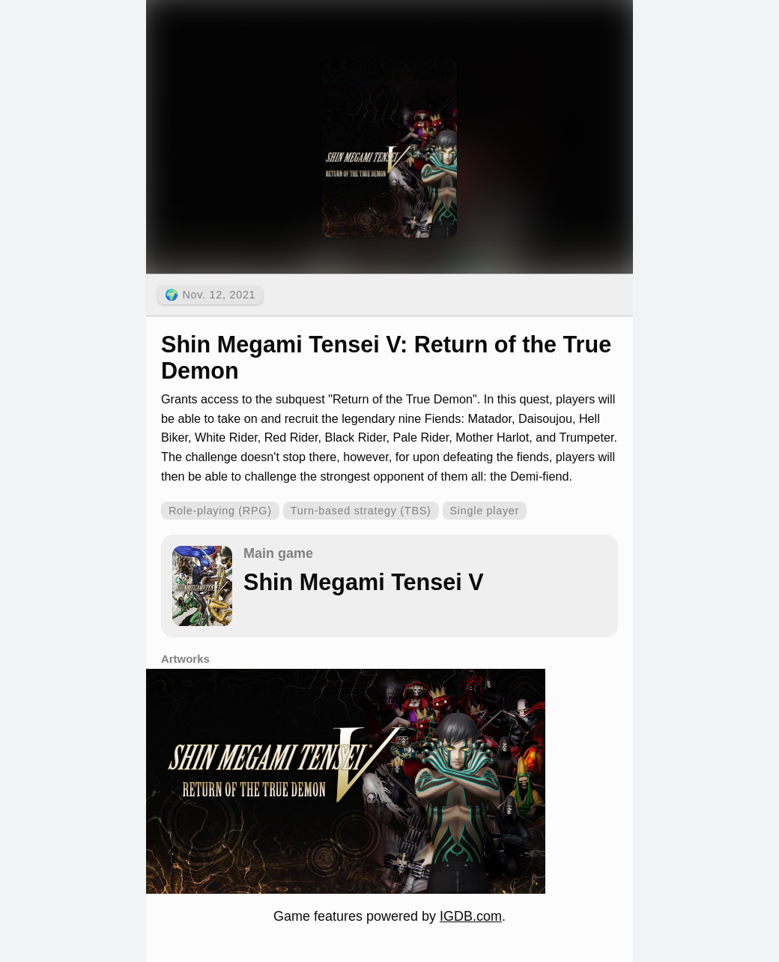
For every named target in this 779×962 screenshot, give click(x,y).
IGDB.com (471, 916)
